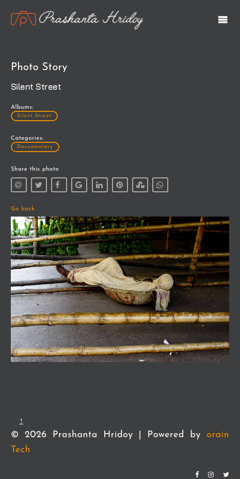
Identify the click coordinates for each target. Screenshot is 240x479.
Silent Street (34, 115)
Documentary (35, 146)
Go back (23, 209)
